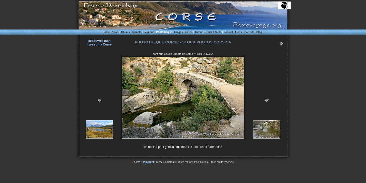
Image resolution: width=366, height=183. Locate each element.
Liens (238, 32)
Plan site (249, 32)
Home (106, 32)
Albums (125, 32)
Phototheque (164, 32)
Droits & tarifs (213, 32)
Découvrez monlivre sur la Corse (99, 42)
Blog (259, 32)
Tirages (178, 32)
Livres (188, 32)
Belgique (148, 32)
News (115, 32)
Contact (228, 32)
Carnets (136, 32)
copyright (148, 162)
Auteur (198, 32)
